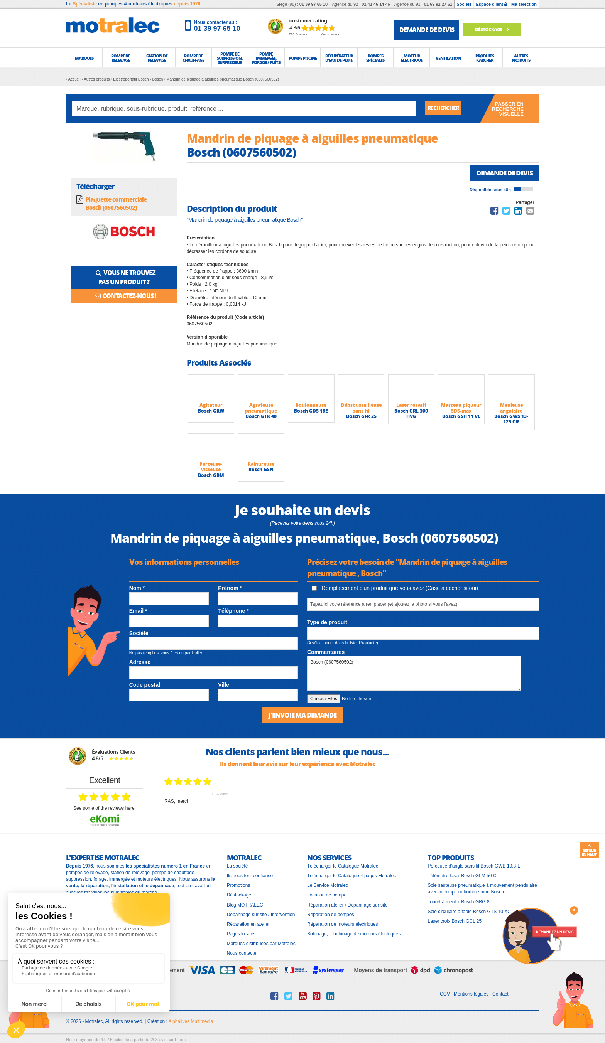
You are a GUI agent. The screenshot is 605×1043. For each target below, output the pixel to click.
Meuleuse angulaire (511, 409)
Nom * (137, 589)
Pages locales (241, 934)
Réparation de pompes (330, 914)
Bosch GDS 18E (311, 411)
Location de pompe (326, 895)
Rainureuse (261, 465)
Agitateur (211, 406)
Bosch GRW (211, 411)
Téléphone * (233, 611)
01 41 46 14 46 (376, 4)
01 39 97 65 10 (313, 4)
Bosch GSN (261, 470)
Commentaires (326, 653)
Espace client (491, 4)
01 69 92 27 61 (438, 4)
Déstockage (496, 29)
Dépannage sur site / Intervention (261, 914)
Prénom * (230, 589)
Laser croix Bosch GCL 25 (455, 921)
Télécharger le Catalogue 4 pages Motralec (351, 876)
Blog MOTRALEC (245, 905)
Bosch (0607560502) (414, 674)
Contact (500, 994)
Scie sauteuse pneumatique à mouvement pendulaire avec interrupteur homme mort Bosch (482, 889)
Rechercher (446, 108)
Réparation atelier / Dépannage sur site (347, 905)
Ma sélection (524, 4)
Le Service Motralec (327, 885)
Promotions (238, 885)
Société (463, 4)
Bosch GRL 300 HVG (411, 414)
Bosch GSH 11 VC (461, 417)
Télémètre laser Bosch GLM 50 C (462, 876)
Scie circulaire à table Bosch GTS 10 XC (469, 911)
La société (237, 866)
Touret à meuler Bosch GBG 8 (458, 902)
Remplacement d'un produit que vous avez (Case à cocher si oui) (395, 589)
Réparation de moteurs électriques (342, 924)
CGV (445, 994)
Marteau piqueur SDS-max (461, 409)
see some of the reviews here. (104, 808)
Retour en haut (589, 850)
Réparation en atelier (248, 924)
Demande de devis (502, 173)
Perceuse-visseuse (210, 467)
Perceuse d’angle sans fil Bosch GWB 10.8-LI (474, 866)
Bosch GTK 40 (261, 417)
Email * (138, 611)
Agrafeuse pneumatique (261, 409)
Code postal (144, 685)
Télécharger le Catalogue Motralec (342, 866)
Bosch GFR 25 (361, 417)
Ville (223, 685)
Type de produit (327, 623)
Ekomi (181, 1039)
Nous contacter (242, 953)
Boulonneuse (311, 406)
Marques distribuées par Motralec (261, 944)
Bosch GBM (211, 476)
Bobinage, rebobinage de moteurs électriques (354, 934)
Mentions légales (471, 994)
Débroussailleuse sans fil (361, 409)
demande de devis (426, 29)
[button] (84, 57)
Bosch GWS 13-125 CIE (511, 420)
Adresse (139, 663)
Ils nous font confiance (250, 876)
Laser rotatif (411, 406)
